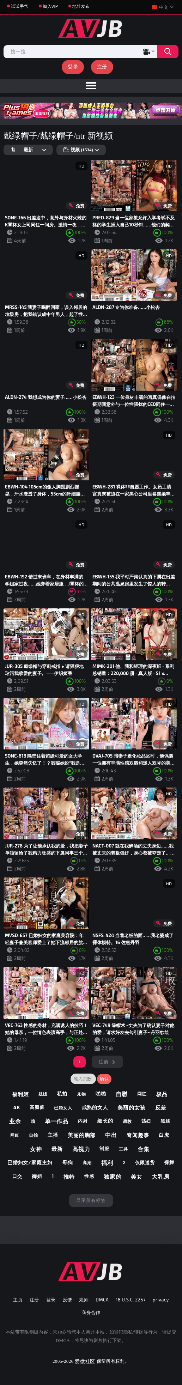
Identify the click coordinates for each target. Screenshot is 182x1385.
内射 (83, 1121)
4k (16, 1107)
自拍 (33, 1134)
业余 (15, 1121)
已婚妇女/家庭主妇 (30, 1162)
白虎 (164, 1135)
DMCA (102, 1299)
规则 (84, 1299)
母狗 (67, 1162)
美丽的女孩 (131, 1107)
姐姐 (43, 1093)
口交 (17, 1176)
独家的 (113, 1176)
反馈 (67, 1299)
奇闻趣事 (138, 1135)
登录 (73, 66)
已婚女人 (63, 1107)
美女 (136, 1176)
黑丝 (165, 1121)
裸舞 (169, 1162)
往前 (103, 1061)
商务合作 (91, 1312)
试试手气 (19, 6)
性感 (89, 1176)
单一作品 (57, 1121)
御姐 (37, 1176)
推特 (69, 1176)
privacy (161, 1299)
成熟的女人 (95, 1107)
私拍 (62, 1094)
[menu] (91, 86)
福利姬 (20, 1094)
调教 (127, 1121)
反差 (160, 1107)
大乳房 (161, 1176)
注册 (102, 66)
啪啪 (101, 1094)
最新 (57, 1149)
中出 (111, 1134)
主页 (18, 1299)
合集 (144, 1149)
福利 (107, 1162)
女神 (36, 1149)
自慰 (122, 1094)
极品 (162, 1094)
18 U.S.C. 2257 (131, 1299)
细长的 (105, 1121)
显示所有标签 (90, 1200)
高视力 (81, 1149)
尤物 (81, 1093)
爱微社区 (85, 1361)
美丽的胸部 (82, 1135)
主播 (53, 1135)
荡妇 (146, 1121)
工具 (123, 1148)
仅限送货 (145, 1162)
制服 (104, 1148)
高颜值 (37, 1107)
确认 (104, 1078)
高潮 (87, 1162)
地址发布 (81, 6)
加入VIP (50, 6)
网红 (142, 1094)
